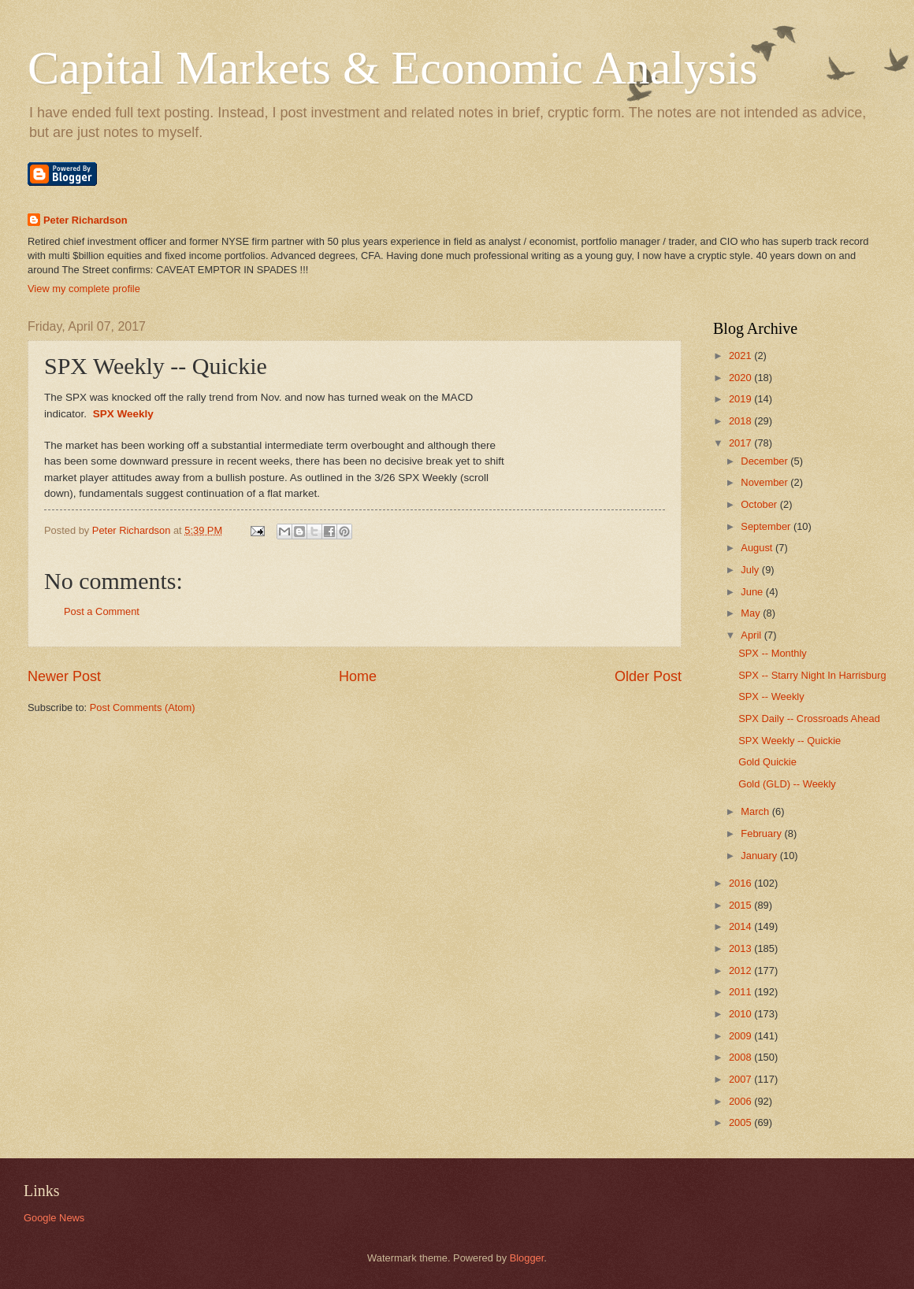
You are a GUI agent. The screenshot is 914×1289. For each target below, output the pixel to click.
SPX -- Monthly (772, 653)
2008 (741, 1057)
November (765, 482)
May (752, 613)
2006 (741, 1101)
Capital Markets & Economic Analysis (393, 68)
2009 (741, 1036)
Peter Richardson (85, 220)
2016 (741, 883)
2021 (741, 355)
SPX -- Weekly (771, 696)
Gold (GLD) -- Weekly (787, 784)
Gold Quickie (767, 762)
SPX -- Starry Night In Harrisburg (812, 675)
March (756, 811)
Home (358, 676)
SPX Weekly (123, 414)
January (760, 855)
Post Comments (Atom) (142, 707)
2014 (741, 926)
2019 (741, 399)
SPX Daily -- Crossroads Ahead (809, 718)
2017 (741, 443)
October (760, 504)
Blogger (527, 1258)
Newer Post (64, 676)
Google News (54, 1218)
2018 (741, 421)
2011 (741, 992)
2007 (741, 1079)
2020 (741, 377)
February (762, 833)
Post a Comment (101, 611)
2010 (741, 1014)
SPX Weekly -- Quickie (789, 740)
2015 (741, 905)
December (765, 461)
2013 (741, 948)
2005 (741, 1122)
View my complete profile (84, 288)
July (751, 570)
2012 (741, 970)
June (753, 592)
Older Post (648, 676)
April (752, 635)
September (767, 526)
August (758, 548)
